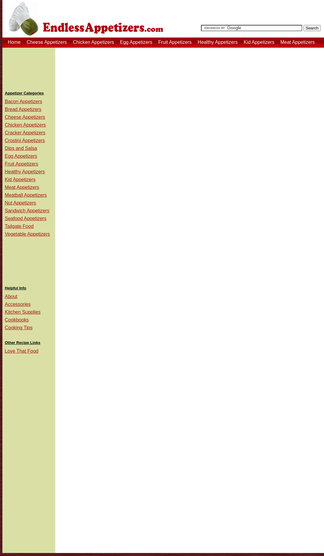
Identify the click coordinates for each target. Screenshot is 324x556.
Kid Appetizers (259, 42)
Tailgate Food (19, 226)
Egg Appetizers (136, 42)
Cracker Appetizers (25, 132)
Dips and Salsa (21, 148)
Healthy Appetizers (218, 42)
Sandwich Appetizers (27, 210)
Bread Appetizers (23, 109)
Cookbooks (17, 319)
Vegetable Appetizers (27, 234)
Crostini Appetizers (25, 140)
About (11, 296)
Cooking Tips (19, 327)
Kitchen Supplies (22, 312)
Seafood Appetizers (25, 218)
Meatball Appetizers (26, 195)
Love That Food (21, 351)
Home (14, 42)
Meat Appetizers (297, 42)
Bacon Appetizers (23, 101)
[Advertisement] (29, 67)
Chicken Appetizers (93, 42)
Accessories (18, 304)
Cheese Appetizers (47, 42)
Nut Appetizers (20, 202)
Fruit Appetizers (175, 42)
